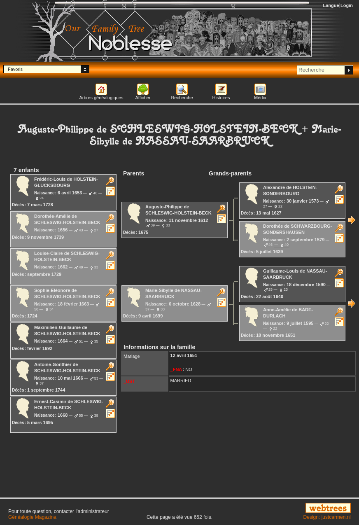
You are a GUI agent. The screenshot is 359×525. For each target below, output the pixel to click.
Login (346, 5)
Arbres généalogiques (101, 97)
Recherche (182, 97)
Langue (331, 5)
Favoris (15, 69)
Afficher (142, 97)
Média (260, 97)
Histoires (221, 97)
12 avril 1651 (183, 355)
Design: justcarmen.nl (327, 517)
